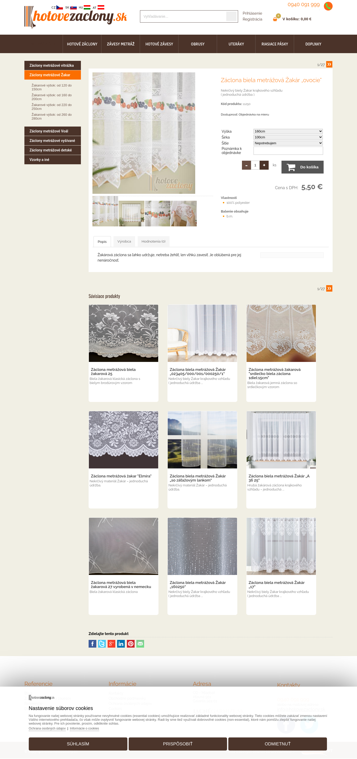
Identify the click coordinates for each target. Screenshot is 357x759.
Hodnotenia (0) (183, 241)
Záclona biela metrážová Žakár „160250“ (198, 585)
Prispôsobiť (178, 741)
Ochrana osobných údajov (55, 726)
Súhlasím (82, 741)
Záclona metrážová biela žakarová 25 (113, 372)
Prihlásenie (252, 13)
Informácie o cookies (94, 726)
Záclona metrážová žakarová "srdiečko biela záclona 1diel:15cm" (275, 374)
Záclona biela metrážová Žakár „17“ (277, 585)
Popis (109, 241)
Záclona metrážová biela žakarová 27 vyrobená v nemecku (121, 585)
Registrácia (252, 19)
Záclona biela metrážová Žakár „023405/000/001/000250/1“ (198, 372)
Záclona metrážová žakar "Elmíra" (121, 477)
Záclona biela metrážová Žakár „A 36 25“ (279, 479)
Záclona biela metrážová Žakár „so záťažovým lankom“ (198, 479)
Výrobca (142, 241)
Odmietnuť (273, 741)
